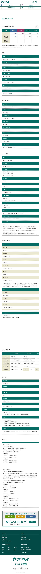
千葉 (15, 549)
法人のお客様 (23, 551)
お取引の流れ (4, 539)
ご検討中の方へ (31, 7)
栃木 (3, 551)
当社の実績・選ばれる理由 (26, 549)
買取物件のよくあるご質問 (25, 539)
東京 (9, 547)
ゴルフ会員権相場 (11, 7)
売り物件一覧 (4, 536)
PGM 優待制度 (23, 552)
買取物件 (31, 5)
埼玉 (9, 549)
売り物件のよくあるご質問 (6, 541)
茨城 (9, 551)
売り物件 (11, 5)
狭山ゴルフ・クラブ (7, 94)
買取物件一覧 (23, 536)
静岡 (3, 549)
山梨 (3, 552)
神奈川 (15, 547)
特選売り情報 (4, 537)
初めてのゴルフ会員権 (25, 547)
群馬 (15, 551)
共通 (3, 547)
